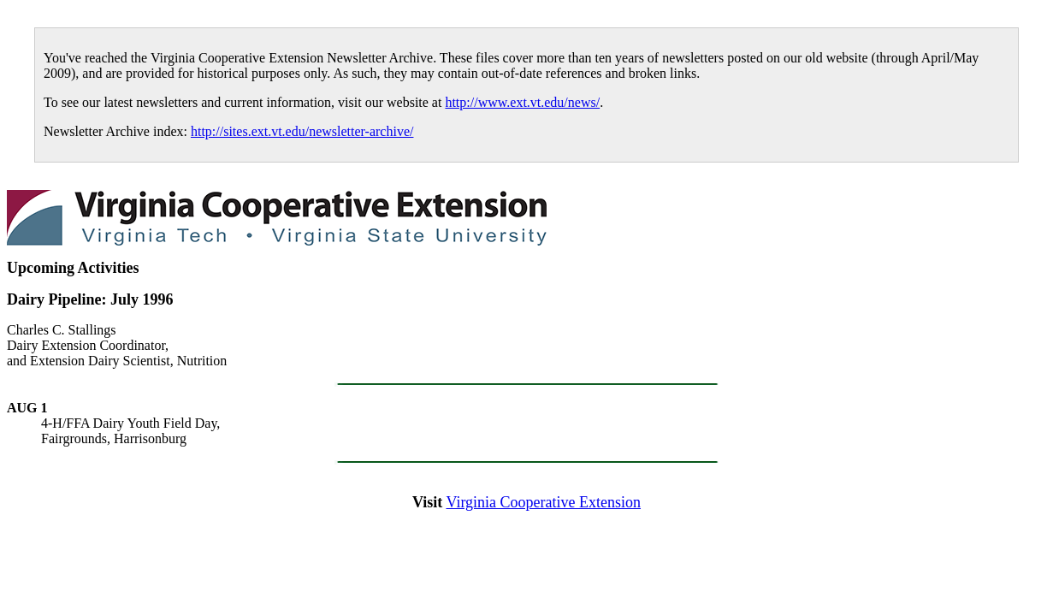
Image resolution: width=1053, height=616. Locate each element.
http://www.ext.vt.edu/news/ (522, 102)
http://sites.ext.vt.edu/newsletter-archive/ (302, 131)
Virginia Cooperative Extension (543, 502)
